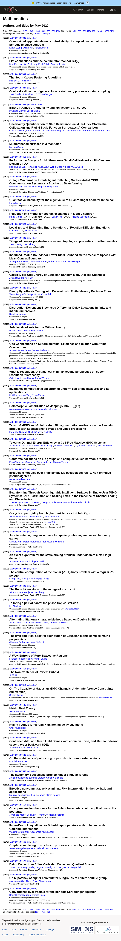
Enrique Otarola (37, 778)
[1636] (6, 652)
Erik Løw (52, 409)
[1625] (6, 455)
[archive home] (10, 10)
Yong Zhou (52, 186)
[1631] (6, 569)
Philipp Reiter (16, 330)
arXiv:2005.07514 (17, 669)
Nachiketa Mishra (39, 622)
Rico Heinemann (17, 314)
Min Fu (27, 186)
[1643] (6, 771)
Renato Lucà (38, 895)
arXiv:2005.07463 (17, 455)
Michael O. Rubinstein (20, 80)
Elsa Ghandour (16, 462)
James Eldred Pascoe (49, 795)
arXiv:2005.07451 (17, 385)
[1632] (6, 586)
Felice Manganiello (72, 867)
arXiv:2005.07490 (17, 586)
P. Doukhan (28, 94)
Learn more (78, 3)
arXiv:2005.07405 (17, 120)
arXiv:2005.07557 (17, 805)
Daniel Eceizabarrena (20, 895)
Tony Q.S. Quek (75, 167)
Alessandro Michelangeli (42, 832)
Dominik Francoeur (18, 761)
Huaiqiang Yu (41, 47)
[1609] (6, 176)
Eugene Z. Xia (58, 64)
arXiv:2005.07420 (17, 224)
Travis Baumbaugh (18, 867)
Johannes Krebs (17, 815)
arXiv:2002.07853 (106, 698)
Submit (90, 9)
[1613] (6, 238)
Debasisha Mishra (59, 622)
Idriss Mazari (15, 203)
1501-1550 (45, 31)
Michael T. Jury (29, 795)
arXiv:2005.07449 (17, 340)
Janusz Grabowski (41, 350)
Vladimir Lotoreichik (19, 832)
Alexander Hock (17, 711)
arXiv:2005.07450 (17, 368)
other (33, 38)
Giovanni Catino (39, 659)
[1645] (6, 805)
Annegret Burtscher (19, 261)
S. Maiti (13, 675)
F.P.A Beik (37, 432)
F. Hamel (13, 230)
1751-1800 (97, 31)
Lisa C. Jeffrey (30, 64)
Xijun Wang (50, 167)
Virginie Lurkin (38, 561)
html (33, 104)
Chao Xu (61, 167)
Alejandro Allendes (18, 778)
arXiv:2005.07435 (17, 251)
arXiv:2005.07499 (17, 616)
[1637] (6, 669)
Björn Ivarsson (16, 409)
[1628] (6, 509)
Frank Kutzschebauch (36, 409)
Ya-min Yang (15, 244)
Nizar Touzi (32, 747)
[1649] (6, 875)
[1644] (6, 785)
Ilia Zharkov (15, 606)
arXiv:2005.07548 (17, 771)
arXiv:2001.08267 (71, 609)
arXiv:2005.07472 (17, 489)
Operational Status (37, 934)
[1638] (6, 685)
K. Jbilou (47, 432)
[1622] (6, 402)
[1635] (6, 632)
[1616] (6, 288)
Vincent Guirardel (18, 516)
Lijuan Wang (15, 47)
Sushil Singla (33, 111)
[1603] (6, 74)
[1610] (6, 196)
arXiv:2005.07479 (17, 532)
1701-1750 (86, 31)
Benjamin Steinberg (34, 592)
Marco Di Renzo (32, 502)
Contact (24, 929)
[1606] (6, 120)
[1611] (6, 210)
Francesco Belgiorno (19, 659)
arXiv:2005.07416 (17, 176)
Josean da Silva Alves (20, 881)
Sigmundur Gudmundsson (38, 462)
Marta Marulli (15, 217)
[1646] (6, 822)
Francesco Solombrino (53, 541)
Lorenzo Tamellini (35, 130)
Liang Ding (14, 578)
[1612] (6, 224)
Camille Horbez (35, 516)
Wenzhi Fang (16, 186)
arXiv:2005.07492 (17, 600)
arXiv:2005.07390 (17, 58)
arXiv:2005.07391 (17, 74)
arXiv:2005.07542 (17, 737)
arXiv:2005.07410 (17, 157)
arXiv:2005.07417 (17, 196)
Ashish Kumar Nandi (19, 622)
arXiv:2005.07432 (17, 238)
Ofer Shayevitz (29, 294)
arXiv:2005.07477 (17, 509)
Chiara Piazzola (17, 130)
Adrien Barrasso (17, 747)
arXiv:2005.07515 (17, 685)
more (44, 33)
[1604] (6, 88)
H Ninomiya (31, 230)
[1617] (6, 304)
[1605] (6, 104)
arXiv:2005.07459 (17, 439)
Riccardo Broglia (73, 130)
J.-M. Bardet (15, 94)
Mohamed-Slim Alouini (79, 502)
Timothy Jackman (53, 867)
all (49, 33)
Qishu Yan (28, 47)
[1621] (6, 385)
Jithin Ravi (14, 278)
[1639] (6, 705)
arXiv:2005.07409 (17, 140)
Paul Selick (43, 64)
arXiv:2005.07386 (17, 38)
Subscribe (36, 929)
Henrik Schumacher (33, 330)
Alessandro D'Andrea (19, 479)
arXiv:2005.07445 (17, 288)
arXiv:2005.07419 (17, 210)
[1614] (6, 251)
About (4, 929)
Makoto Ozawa (16, 147)
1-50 (25, 31)
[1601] (6, 38)
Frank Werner (42, 378)
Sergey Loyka (16, 695)
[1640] (6, 721)
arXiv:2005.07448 (17, 324)
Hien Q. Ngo (47, 445)
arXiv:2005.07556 (17, 785)
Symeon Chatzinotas (85, 445)
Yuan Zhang (29, 244)
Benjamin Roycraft (36, 815)
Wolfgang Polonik (55, 815)
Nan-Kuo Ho (15, 64)
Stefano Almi (15, 541)
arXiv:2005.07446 (17, 304)
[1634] (6, 616)
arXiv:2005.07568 (17, 842)
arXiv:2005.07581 (17, 888)
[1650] (6, 888)
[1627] (6, 489)
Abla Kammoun (59, 502)
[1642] (6, 755)
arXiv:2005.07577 (17, 861)
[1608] (6, 157)
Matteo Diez (104, 130)
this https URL (49, 522)
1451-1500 (35, 31)
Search (78, 9)
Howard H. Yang (35, 167)
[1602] (6, 58)
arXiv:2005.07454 (17, 402)
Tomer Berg (15, 294)
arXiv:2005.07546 (17, 755)
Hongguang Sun (17, 167)
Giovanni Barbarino (19, 642)
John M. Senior (104, 445)
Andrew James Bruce (20, 350)
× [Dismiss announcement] (87, 3)
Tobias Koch (27, 278)
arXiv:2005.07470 (17, 469)
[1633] (6, 600)
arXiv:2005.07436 (17, 271)
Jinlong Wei (27, 578)
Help (14, 929)
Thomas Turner (60, 462)
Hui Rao (13, 395)
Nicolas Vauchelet (80, 217)
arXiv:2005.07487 (17, 569)
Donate (100, 9)
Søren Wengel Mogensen (22, 848)
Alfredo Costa (16, 592)
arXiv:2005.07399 (17, 104)
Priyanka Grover (17, 111)
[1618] (6, 324)
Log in (113, 9)
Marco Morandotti (32, 541)
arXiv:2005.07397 (17, 88)
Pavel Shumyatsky (41, 881)
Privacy (5, 934)
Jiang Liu (45, 502)
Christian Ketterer (38, 261)
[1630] (6, 551)
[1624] (6, 439)
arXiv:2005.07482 (17, 551)
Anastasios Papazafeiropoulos (24, 445)
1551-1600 (55, 31)
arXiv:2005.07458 (17, 422)
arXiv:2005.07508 (17, 652)
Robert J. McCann (57, 261)
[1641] (6, 737)
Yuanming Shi (39, 186)
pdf (28, 38)
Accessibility (18, 934)
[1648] (6, 861)
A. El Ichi (26, 432)
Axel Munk (28, 378)
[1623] (6, 422)
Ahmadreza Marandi (19, 561)
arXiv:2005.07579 (17, 875)
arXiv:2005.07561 (17, 822)
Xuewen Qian (16, 502)
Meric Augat (15, 795)
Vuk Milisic (57, 217)
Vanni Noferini (37, 642)
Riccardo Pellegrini (54, 130)
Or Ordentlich (45, 294)
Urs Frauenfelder (17, 728)
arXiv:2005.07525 (17, 705)
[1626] (6, 469)
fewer (37, 33)
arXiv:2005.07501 (17, 632)
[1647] (6, 842)
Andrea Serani (90, 130)
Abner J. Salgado (54, 778)
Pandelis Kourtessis (64, 445)
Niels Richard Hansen (47, 848)
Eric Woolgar (74, 261)
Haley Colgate (36, 867)
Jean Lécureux (51, 516)
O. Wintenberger (43, 94)
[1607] (6, 140)
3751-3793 (109, 31)
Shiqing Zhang (41, 578)
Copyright (50, 929)
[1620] (6, 368)
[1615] (6, 271)
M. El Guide (15, 432)
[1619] (6, 340)
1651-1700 (76, 31)
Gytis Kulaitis (15, 378)
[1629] (6, 532)
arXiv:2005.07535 (17, 721)
